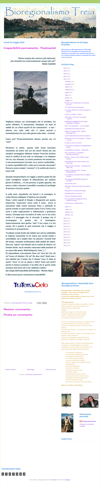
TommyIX (54, 480)
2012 (65, 243)
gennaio (68, 215)
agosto (67, 92)
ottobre (67, 87)
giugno (67, 98)
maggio (67, 100)
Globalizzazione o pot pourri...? (74, 193)
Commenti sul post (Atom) (34, 374)
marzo (67, 209)
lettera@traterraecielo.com (33, 292)
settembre (68, 89)
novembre (68, 84)
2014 (65, 237)
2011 (65, 245)
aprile (67, 206)
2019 (65, 223)
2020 (65, 221)
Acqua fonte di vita (70, 183)
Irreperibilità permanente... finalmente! (76, 150)
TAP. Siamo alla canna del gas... (75, 107)
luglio (67, 95)
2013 (65, 240)
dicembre (68, 81)
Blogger (67, 480)
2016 (65, 232)
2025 (65, 71)
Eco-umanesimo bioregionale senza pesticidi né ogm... (76, 199)
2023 (65, 76)
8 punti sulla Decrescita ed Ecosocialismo (77, 136)
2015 (65, 234)
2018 (65, 226)
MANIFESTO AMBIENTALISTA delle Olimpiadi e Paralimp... (76, 122)
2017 (65, 229)
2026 (65, 68)
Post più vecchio (51, 369)
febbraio (68, 212)
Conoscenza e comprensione (74, 203)
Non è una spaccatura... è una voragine (77, 126)
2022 (65, 79)
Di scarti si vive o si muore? (73, 143)
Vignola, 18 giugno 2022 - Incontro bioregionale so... (75, 171)
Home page (30, 369)
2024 (65, 73)
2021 (65, 218)
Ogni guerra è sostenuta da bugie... (76, 190)
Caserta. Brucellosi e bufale (73, 196)
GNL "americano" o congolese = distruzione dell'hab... (75, 153)
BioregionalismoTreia (89, 421)
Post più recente (10, 369)
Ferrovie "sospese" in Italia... (73, 114)
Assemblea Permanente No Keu (75, 128)
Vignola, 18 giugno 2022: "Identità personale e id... (75, 132)
